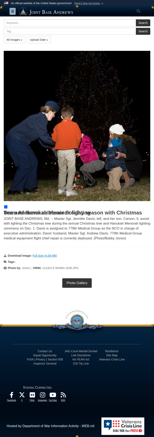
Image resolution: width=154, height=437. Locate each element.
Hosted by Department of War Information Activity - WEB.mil (50, 426)
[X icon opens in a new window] (22, 396)
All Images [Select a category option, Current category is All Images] (14, 39)
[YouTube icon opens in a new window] (53, 396)
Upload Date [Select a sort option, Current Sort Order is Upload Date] (39, 39)
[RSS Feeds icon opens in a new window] (63, 396)
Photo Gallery (77, 283)
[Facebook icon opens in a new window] (11, 396)
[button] (89, 3)
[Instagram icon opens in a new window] (42, 396)
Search (143, 22)
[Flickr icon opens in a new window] (32, 396)
